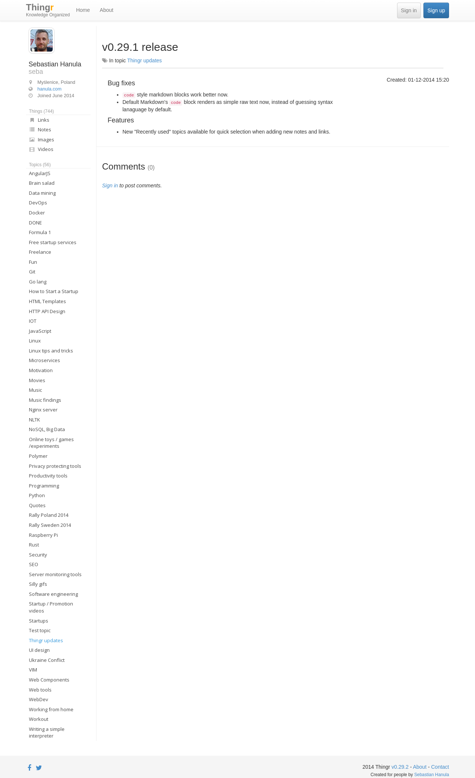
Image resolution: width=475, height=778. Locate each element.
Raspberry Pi (43, 535)
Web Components (49, 679)
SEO (33, 564)
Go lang (37, 281)
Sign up (436, 10)
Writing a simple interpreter (47, 732)
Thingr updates (46, 640)
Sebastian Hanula (431, 774)
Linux (35, 340)
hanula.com (49, 89)
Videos (41, 149)
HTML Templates (47, 301)
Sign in (409, 10)
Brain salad (42, 183)
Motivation (41, 370)
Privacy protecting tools (55, 466)
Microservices (44, 360)
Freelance (40, 252)
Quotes (37, 505)
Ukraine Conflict (47, 660)
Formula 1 (40, 232)
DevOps (38, 202)
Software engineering (53, 594)
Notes (40, 129)
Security (38, 554)
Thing (48, 10)
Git (32, 271)
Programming (44, 485)
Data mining (42, 193)
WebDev (38, 699)
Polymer (38, 456)
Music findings (45, 400)
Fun (33, 262)
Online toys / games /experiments (51, 443)
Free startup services (52, 242)
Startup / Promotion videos (51, 607)
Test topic (39, 630)
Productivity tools (48, 475)
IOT (32, 321)
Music (35, 390)
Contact (440, 767)
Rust (34, 544)
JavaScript (40, 331)
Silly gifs (38, 584)
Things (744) (41, 111)
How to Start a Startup (53, 291)
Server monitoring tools (55, 574)
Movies (37, 380)
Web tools (40, 689)
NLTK (34, 419)
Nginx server (43, 409)
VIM (33, 669)
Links (39, 119)
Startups (38, 620)
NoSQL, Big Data (47, 429)
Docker (37, 212)
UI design (39, 650)
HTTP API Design (47, 311)
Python (37, 495)
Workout (38, 719)
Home (83, 10)
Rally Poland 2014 (48, 515)
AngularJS (39, 173)
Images (41, 139)
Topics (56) (40, 164)
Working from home (51, 709)
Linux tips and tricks (51, 350)
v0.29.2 (400, 767)
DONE (35, 222)
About (107, 10)
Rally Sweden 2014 (50, 525)
